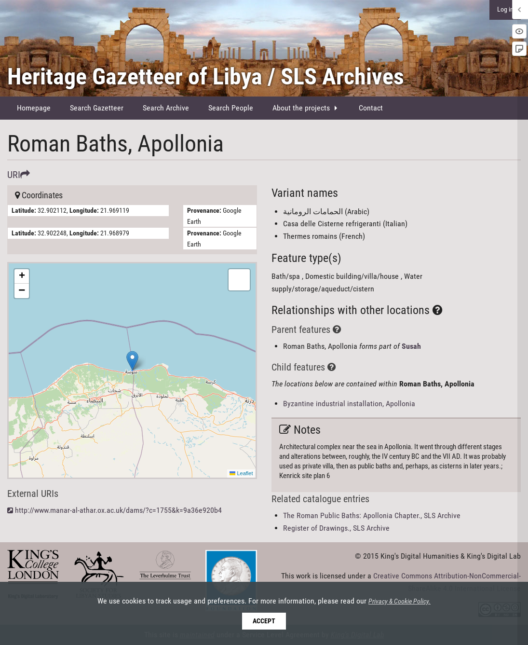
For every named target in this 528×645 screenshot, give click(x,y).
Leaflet (241, 473)
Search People (230, 107)
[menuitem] (33, 108)
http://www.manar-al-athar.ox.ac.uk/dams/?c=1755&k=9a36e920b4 (118, 510)
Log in (505, 9)
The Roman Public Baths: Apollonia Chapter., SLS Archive (371, 515)
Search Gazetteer (96, 107)
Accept (264, 621)
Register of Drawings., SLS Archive (336, 528)
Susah (411, 346)
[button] (132, 361)
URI (18, 174)
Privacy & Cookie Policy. (399, 601)
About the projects (301, 107)
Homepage (34, 107)
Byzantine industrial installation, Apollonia (349, 403)
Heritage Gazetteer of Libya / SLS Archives (205, 76)
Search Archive (166, 107)
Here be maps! (131, 370)
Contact (371, 107)
